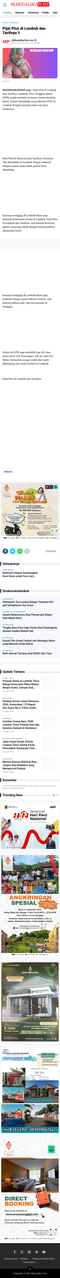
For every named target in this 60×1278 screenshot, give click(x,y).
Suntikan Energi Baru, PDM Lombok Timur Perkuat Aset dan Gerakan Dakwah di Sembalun (21, 725)
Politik (45, 12)
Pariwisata (33, 12)
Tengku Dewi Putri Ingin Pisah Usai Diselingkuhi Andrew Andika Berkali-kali (30, 629)
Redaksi (24, 1258)
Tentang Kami (11, 1258)
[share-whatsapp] (20, 551)
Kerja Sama (29, 1262)
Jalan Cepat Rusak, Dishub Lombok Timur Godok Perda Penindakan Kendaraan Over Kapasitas (19, 745)
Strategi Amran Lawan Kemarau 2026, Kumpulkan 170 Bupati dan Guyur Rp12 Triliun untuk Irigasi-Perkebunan (21, 704)
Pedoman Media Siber (43, 1258)
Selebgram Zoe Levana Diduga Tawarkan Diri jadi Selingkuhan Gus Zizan (28, 603)
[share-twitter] (12, 551)
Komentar (51, 551)
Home (6, 22)
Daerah (8, 698)
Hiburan (8, 471)
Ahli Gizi (9, 678)
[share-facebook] (5, 551)
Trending (7, 12)
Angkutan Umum (13, 739)
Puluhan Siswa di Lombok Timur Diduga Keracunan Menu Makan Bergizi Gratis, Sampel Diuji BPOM (21, 684)
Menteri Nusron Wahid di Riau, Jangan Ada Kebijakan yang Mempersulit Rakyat (20, 765)
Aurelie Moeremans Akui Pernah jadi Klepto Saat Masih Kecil (27, 616)
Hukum (56, 12)
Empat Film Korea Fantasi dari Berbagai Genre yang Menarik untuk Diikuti (29, 642)
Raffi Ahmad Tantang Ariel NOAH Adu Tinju (27, 653)
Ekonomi (19, 12)
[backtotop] (30, 1269)
